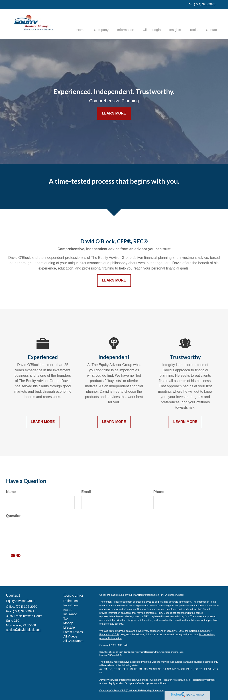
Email (86, 492)
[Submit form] (15, 555)
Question (13, 516)
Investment (71, 605)
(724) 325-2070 (202, 4)
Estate (67, 609)
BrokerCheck (176, 594)
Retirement (71, 600)
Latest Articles (73, 632)
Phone (158, 492)
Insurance (70, 614)
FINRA (111, 655)
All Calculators (73, 640)
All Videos (70, 636)
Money (68, 623)
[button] (109, 23)
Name (11, 492)
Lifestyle (69, 627)
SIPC (118, 655)
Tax (65, 618)
